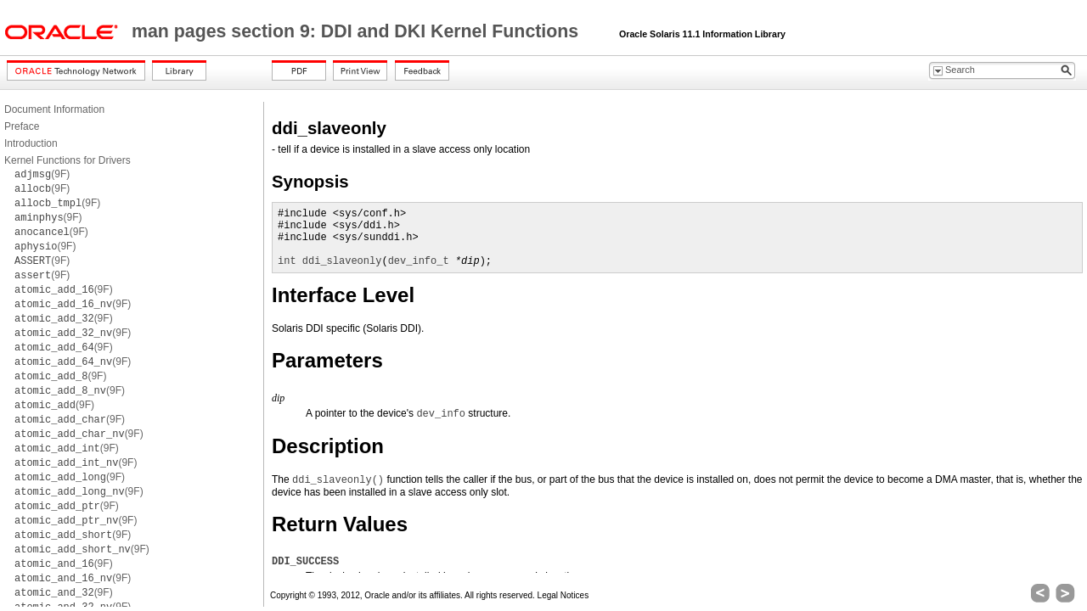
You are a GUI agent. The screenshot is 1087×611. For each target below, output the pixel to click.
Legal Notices (563, 595)
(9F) (42, 174)
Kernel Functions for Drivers (67, 160)
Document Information (54, 109)
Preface (21, 126)
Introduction (31, 143)
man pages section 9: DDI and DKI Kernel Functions (357, 31)
